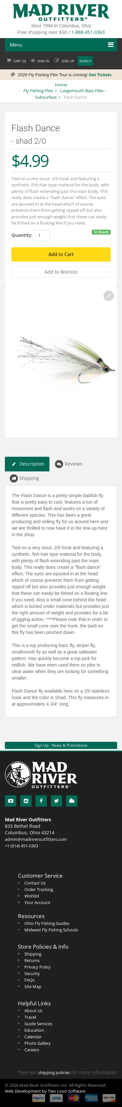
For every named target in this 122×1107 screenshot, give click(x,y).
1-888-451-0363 (88, 32)
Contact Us (35, 883)
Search (85, 61)
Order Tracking (38, 889)
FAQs (29, 980)
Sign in (43, 61)
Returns (32, 960)
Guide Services (38, 1024)
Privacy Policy (37, 967)
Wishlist (31, 896)
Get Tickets (100, 74)
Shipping (24, 478)
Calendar (33, 1037)
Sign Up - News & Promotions (61, 745)
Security (32, 973)
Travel (30, 1017)
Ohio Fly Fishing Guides (46, 923)
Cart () (19, 61)
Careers (31, 1050)
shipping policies (54, 1072)
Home (61, 85)
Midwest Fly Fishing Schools (51, 930)
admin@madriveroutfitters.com (36, 839)
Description (27, 464)
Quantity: (22, 235)
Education (34, 1030)
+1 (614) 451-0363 (21, 846)
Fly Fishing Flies (38, 90)
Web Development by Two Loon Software (45, 1091)
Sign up (67, 61)
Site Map (32, 986)
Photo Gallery (37, 1043)
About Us (33, 1011)
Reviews (68, 464)
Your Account (37, 902)
